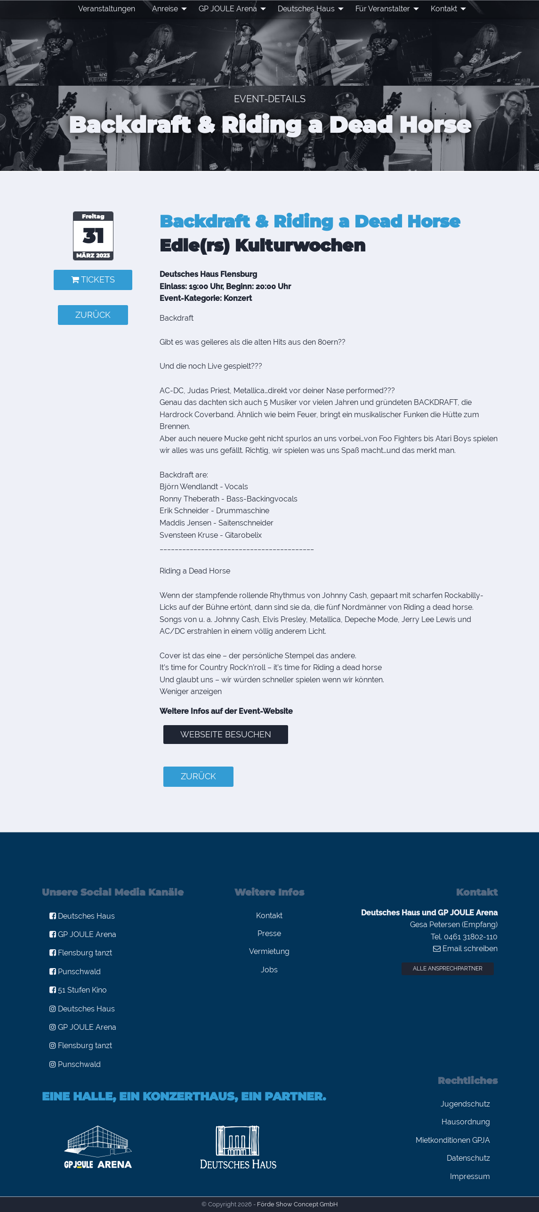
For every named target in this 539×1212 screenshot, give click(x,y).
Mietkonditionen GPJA (453, 1140)
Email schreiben (465, 948)
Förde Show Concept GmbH (297, 1204)
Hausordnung (466, 1121)
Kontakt (444, 8)
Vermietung (269, 951)
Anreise (165, 8)
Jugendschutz (465, 1103)
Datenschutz (468, 1158)
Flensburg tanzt (80, 952)
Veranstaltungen (106, 8)
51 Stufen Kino (78, 990)
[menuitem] (107, 9)
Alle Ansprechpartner (448, 968)
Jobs (269, 969)
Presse (269, 933)
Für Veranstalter (382, 8)
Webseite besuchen (225, 734)
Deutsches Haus (306, 8)
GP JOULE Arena (228, 8)
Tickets (93, 279)
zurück (93, 315)
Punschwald (75, 971)
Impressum (470, 1176)
